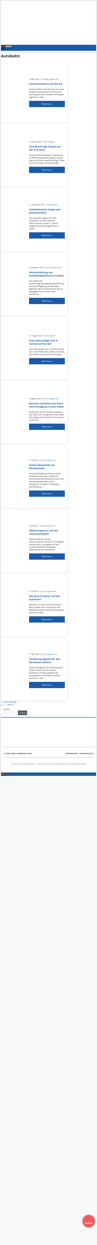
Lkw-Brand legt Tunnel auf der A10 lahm (45, 148)
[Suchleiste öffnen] (3, 49)
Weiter (12, 704)
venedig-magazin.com (50, 79)
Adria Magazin (49, 142)
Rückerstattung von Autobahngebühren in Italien (46, 274)
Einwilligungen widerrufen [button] (76, 764)
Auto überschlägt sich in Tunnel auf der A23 (43, 342)
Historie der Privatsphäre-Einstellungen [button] (51, 764)
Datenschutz (87, 753)
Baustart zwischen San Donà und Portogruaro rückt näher (46, 405)
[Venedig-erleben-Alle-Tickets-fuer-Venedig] (49, 40)
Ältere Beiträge (10, 702)
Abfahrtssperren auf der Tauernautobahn (43, 532)
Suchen (6, 709)
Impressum (71, 753)
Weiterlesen (47, 104)
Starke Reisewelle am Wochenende (42, 466)
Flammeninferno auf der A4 (45, 83)
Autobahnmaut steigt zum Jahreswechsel (45, 211)
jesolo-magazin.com (53, 267)
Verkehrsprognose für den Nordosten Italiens (44, 660)
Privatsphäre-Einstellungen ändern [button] (23, 764)
